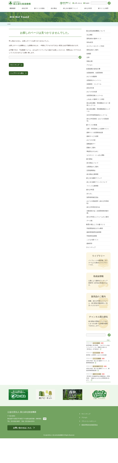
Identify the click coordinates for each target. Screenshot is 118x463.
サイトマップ (14, 65)
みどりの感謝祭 (92, 81)
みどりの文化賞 (92, 98)
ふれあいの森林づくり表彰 (96, 106)
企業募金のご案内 (93, 181)
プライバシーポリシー (88, 446)
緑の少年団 (88, 8)
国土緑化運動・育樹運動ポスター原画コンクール (97, 111)
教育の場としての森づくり (96, 247)
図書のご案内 (91, 161)
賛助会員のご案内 (93, 52)
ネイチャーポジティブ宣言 (96, 48)
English (87, 3)
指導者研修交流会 (93, 215)
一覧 (107, 365)
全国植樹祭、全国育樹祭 (95, 77)
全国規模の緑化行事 (94, 73)
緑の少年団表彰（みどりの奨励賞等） (97, 128)
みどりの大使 (91, 152)
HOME (9, 24)
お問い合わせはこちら (22, 452)
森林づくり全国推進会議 (95, 144)
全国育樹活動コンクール (95, 102)
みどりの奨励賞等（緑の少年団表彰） (97, 220)
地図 (44, 443)
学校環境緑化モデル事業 (95, 251)
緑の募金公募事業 (93, 190)
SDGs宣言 (90, 43)
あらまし (90, 211)
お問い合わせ (78, 3)
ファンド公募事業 (93, 202)
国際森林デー (91, 156)
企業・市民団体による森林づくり (97, 139)
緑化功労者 (90, 93)
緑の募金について (93, 177)
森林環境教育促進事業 (94, 255)
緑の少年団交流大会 (93, 226)
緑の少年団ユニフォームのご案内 (97, 237)
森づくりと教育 (103, 8)
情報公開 (90, 64)
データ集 (90, 242)
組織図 (89, 56)
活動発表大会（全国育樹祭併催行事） (97, 231)
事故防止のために (93, 165)
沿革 (88, 60)
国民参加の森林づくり (94, 39)
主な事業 (90, 35)
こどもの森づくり (93, 263)
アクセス (90, 68)
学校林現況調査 (92, 259)
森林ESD (90, 267)
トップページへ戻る (17, 73)
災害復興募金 (91, 186)
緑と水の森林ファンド (70, 8)
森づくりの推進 (39, 8)
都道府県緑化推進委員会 (89, 449)
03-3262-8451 (15, 446)
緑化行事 (25, 8)
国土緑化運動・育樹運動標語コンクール (97, 118)
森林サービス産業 (93, 148)
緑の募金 (54, 8)
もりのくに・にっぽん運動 (96, 169)
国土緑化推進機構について (96, 31)
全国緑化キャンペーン (94, 85)
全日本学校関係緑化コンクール (97, 123)
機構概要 (12, 8)
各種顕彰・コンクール (94, 89)
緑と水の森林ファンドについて (97, 198)
